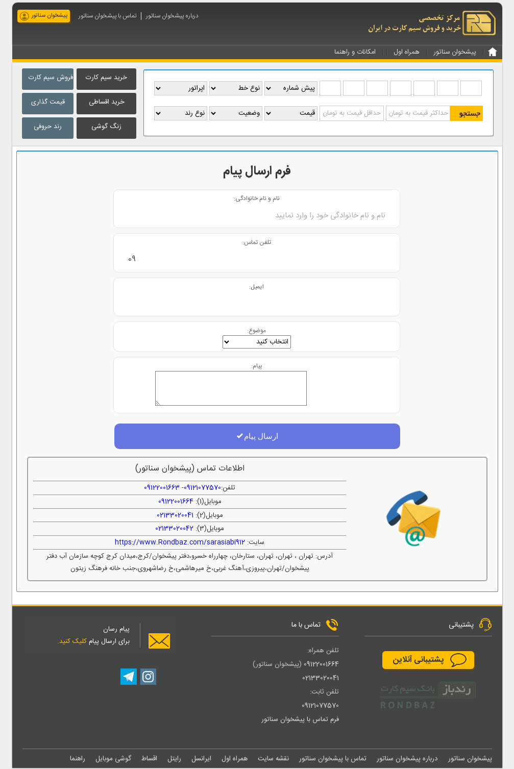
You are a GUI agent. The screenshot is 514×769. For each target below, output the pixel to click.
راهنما (77, 759)
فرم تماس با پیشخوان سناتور (300, 720)
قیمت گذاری (48, 102)
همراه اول (235, 759)
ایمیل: (256, 287)
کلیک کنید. (72, 642)
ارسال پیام (257, 436)
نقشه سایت (273, 759)
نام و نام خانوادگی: (257, 199)
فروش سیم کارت (51, 77)
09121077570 (202, 488)
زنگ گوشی (106, 126)
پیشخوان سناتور (49, 15)
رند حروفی (48, 126)
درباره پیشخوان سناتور (172, 16)
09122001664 (175, 502)
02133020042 (174, 529)
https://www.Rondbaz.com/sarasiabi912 (180, 543)
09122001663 (162, 488)
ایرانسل (201, 759)
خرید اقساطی (107, 102)
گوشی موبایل (113, 759)
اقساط (149, 759)
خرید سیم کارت (106, 77)
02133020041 (175, 516)
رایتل (174, 759)
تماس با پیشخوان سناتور (107, 16)
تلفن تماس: (256, 242)
